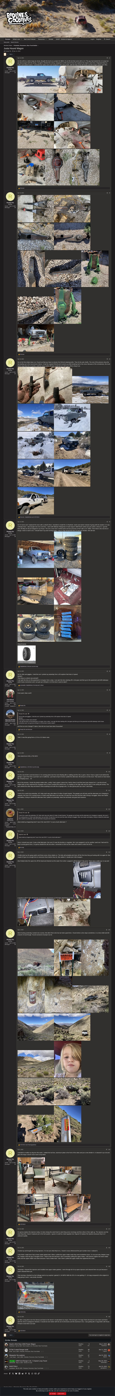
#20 (109, 1316)
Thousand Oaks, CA (11, 827)
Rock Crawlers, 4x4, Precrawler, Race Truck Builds (35, 1346)
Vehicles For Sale (28, 1362)
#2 (109, 193)
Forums (7, 39)
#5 (109, 671)
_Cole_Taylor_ (12, 1357)
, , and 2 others (32, 685)
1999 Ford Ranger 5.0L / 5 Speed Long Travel (31, 1361)
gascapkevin (104, 1368)
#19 (109, 1266)
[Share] (107, 58)
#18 (109, 1247)
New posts (6, 42)
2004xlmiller (12, 1362)
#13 (109, 831)
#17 (109, 1229)
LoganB (105, 1351)
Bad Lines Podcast (29, 39)
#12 (109, 809)
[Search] (107, 39)
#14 (109, 852)
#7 (109, 710)
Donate (51, 39)
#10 (109, 771)
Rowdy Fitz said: (23, 713)
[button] (21, 39)
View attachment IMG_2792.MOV (28, 756)
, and (29, 517)
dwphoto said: (22, 834)
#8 (109, 734)
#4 (109, 521)
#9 (109, 753)
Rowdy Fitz (8, 51)
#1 (109, 58)
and (26, 729)
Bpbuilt (105, 1356)
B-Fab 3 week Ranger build (18, 1349)
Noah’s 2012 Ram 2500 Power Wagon (22, 1344)
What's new (16, 39)
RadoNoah (12, 1346)
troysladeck (12, 1368)
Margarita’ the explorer (17, 1355)
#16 (109, 1149)
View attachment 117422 (65, 898)
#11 (109, 790)
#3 (109, 359)
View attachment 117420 (35, 898)
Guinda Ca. (13, 706)
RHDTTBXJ (13, 1366)
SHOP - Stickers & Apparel (64, 39)
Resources (41, 39)
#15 (109, 929)
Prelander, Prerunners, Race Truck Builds (30, 1351)
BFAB (10, 1351)
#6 (109, 690)
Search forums (15, 42)
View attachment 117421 (50, 898)
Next (11, 54)
